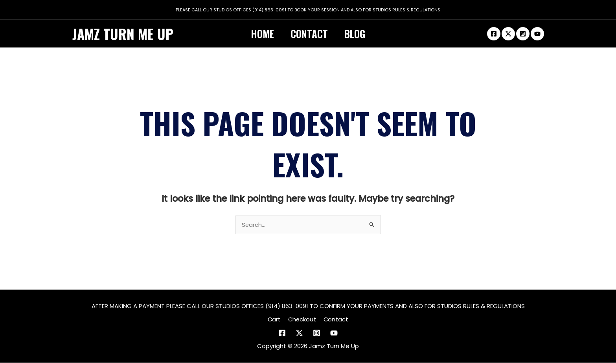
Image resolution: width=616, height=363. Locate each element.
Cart (275, 320)
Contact (309, 33)
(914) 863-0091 (269, 10)
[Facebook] (493, 33)
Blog (358, 33)
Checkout (302, 320)
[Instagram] (523, 33)
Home (259, 33)
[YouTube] (334, 333)
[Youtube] (537, 33)
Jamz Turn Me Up (122, 34)
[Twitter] (508, 33)
